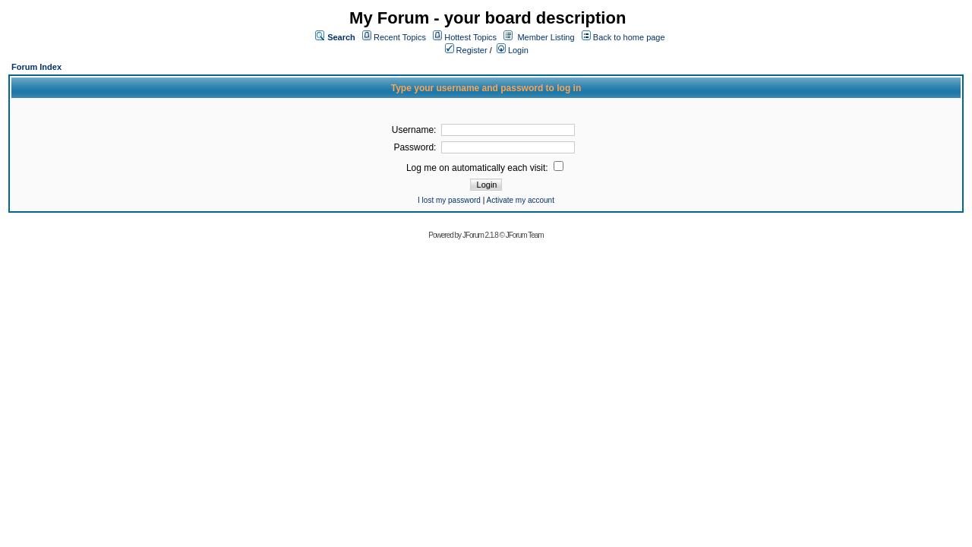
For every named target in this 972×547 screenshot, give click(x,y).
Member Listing (545, 37)
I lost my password (449, 200)
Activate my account (520, 200)
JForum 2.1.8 (480, 235)
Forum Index (36, 66)
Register (466, 50)
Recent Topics (400, 37)
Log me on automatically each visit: (484, 168)
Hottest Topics (470, 37)
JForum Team (525, 235)
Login (513, 50)
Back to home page (629, 37)
